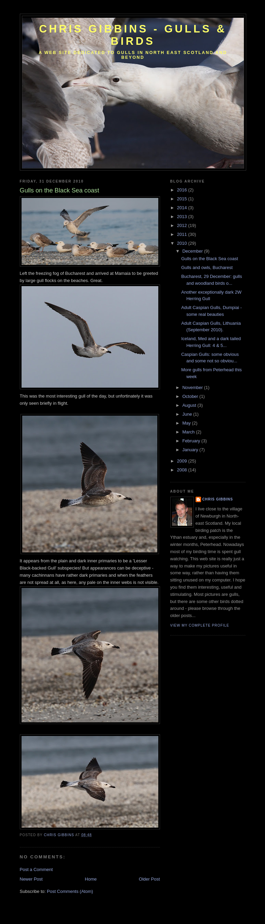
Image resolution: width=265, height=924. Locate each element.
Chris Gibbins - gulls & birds (132, 35)
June (187, 414)
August (189, 405)
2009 (182, 461)
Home (91, 879)
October (190, 396)
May (187, 423)
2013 (182, 216)
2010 (182, 243)
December (193, 251)
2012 (182, 225)
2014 (182, 207)
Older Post (149, 879)
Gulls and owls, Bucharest (207, 267)
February (191, 440)
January (190, 449)
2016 (182, 189)
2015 (182, 198)
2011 (182, 234)
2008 (182, 469)
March (189, 431)
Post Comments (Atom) (70, 891)
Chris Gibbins (217, 499)
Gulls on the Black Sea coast (209, 258)
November (193, 387)
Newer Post (31, 879)
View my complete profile (199, 625)
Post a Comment (36, 869)
